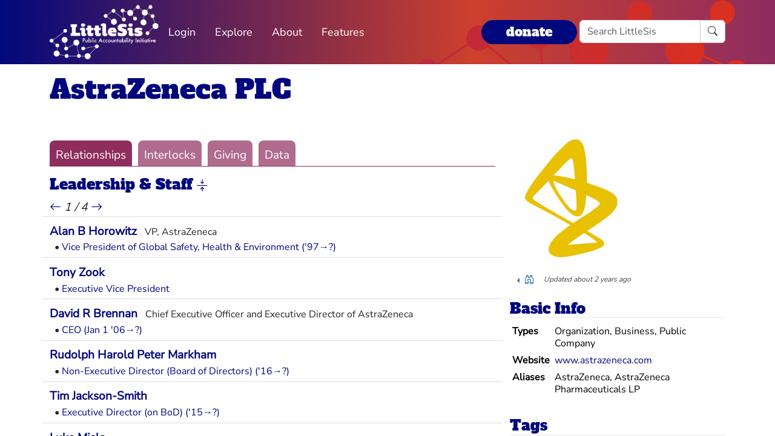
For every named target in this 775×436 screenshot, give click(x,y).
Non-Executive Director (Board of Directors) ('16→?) (175, 371)
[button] (202, 185)
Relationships (91, 155)
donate (529, 32)
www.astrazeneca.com (603, 360)
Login (182, 32)
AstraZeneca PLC (170, 89)
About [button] (287, 32)
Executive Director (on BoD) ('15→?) (141, 412)
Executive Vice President (116, 289)
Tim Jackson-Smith (98, 396)
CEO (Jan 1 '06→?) (102, 330)
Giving (230, 155)
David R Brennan (93, 314)
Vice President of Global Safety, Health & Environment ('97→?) (199, 247)
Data (277, 155)
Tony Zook (77, 272)
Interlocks (170, 155)
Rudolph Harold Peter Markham (133, 355)
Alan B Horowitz (93, 231)
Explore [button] (233, 32)
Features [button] (343, 32)
